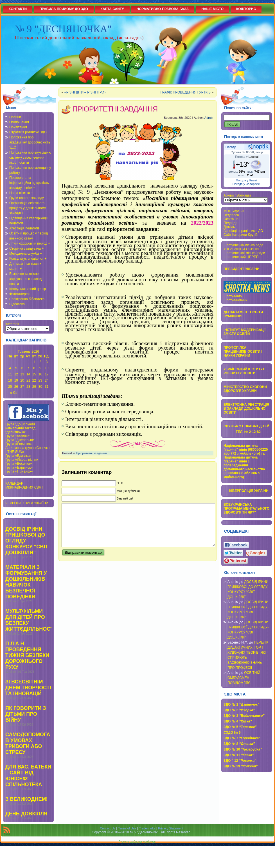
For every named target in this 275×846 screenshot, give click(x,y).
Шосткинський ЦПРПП (241, 257)
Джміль (229, 227)
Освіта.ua (231, 219)
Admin (208, 117)
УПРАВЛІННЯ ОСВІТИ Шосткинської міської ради (244, 251)
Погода (231, 147)
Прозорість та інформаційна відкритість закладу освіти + (29, 183)
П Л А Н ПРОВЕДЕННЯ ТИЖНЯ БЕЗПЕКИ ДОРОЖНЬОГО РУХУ (27, 655)
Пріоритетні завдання (91, 453)
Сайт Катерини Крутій (241, 235)
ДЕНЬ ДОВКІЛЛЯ (26, 814)
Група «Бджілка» (18, 456)
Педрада (230, 223)
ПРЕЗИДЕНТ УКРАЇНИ (242, 269)
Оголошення (19, 122)
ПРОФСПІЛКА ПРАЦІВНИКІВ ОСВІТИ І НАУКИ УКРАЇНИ (243, 351)
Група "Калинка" (18, 436)
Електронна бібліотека (26, 299)
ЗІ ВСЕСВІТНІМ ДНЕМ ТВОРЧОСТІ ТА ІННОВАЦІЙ (28, 687)
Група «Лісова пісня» (21, 460)
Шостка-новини (235, 300)
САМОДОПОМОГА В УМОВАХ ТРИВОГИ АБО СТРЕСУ (27, 743)
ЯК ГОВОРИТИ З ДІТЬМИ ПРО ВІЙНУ (25, 714)
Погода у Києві (246, 180)
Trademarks (147, 828)
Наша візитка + (21, 193)
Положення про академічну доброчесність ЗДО (29, 142)
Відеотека (17, 304)
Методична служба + (25, 254)
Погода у (246, 156)
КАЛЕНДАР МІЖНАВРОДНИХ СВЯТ (24, 485)
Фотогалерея (19, 294)
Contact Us (107, 828)
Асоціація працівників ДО (243, 231)
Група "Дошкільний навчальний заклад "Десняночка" (20, 428)
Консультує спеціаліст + (27, 259)
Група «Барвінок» (19, 467)
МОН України (234, 211)
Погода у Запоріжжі (246, 184)
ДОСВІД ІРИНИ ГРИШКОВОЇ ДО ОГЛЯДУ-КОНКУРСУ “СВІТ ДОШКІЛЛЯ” (26, 540)
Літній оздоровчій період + (29, 243)
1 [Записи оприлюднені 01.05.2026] (34, 362)
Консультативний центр (27, 289)
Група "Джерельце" (20, 440)
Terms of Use (127, 828)
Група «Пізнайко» (19, 471)
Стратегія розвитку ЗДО (28, 132)
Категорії (12, 324)
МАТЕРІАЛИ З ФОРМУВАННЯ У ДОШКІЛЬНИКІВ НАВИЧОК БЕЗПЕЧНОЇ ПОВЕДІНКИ (26, 581)
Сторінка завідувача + (26, 248)
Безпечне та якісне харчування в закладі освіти (25, 279)
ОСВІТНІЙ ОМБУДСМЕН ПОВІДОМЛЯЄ (243, 678)
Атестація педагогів (24, 228)
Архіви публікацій (237, 195)
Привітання (18, 127)
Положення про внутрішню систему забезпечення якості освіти (30, 157)
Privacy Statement (170, 828)
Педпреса (231, 215)
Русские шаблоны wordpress (137, 841)
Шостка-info (233, 296)
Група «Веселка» (18, 464)
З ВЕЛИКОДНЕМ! (26, 799)
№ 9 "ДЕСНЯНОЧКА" (63, 29)
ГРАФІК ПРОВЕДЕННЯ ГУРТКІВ (185, 92)
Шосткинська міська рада (243, 245)
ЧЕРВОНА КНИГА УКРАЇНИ (26, 503)
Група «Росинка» (18, 444)
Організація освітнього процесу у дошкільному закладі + (27, 208)
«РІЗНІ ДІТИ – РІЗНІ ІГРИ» (85, 92)
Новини (15, 117)
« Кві (13, 393)
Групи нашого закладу (26, 198)
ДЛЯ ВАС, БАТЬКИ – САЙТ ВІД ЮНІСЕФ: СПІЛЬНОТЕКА (28, 775)
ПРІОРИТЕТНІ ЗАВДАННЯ (114, 109)
